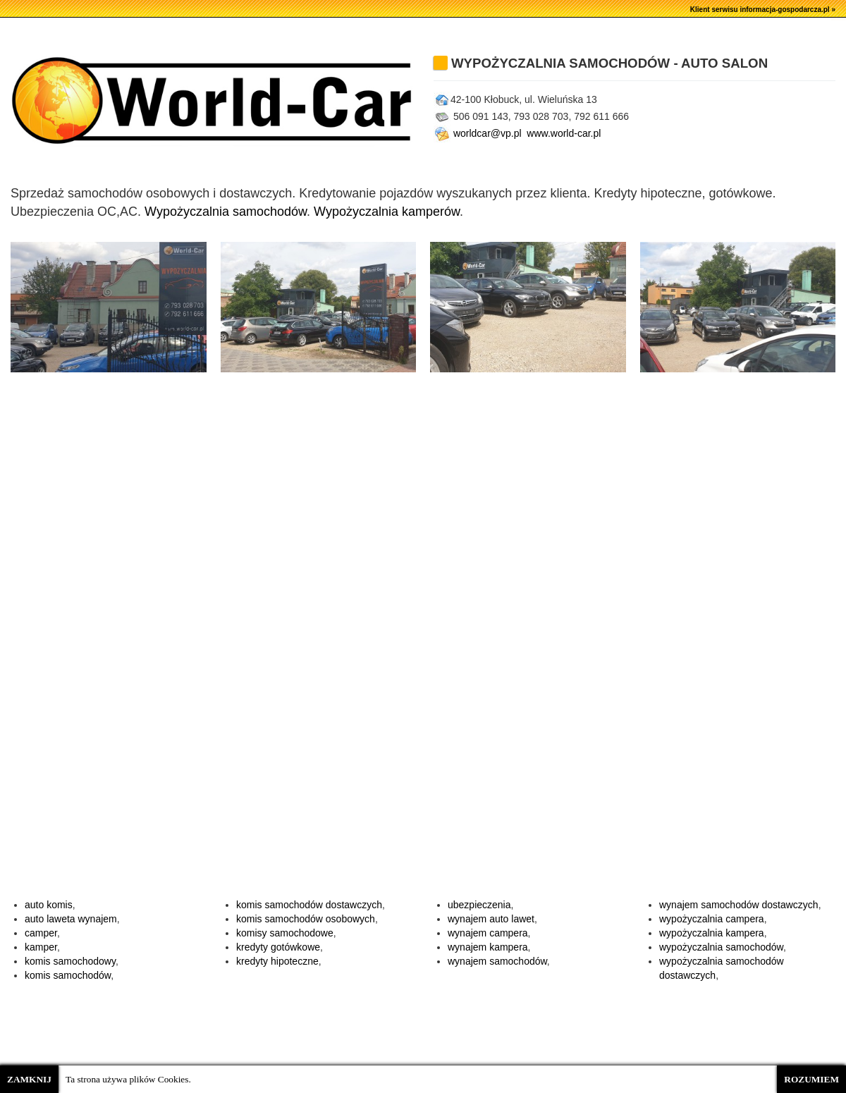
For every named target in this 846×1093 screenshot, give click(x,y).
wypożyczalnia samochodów (721, 947)
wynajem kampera (488, 947)
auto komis (49, 904)
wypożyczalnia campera (711, 918)
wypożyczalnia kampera (711, 933)
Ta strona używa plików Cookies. (128, 1079)
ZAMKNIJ (29, 1079)
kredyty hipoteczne (277, 961)
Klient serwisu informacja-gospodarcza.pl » (762, 9)
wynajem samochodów (497, 961)
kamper (41, 947)
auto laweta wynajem (71, 918)
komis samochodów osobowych (305, 918)
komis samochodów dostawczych (309, 904)
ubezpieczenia (479, 904)
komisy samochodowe (284, 933)
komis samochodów (68, 975)
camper (41, 933)
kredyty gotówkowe (278, 947)
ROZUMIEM (811, 1079)
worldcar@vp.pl (478, 133)
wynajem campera (488, 933)
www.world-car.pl (565, 133)
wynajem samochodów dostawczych (739, 904)
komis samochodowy (70, 961)
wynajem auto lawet (491, 918)
